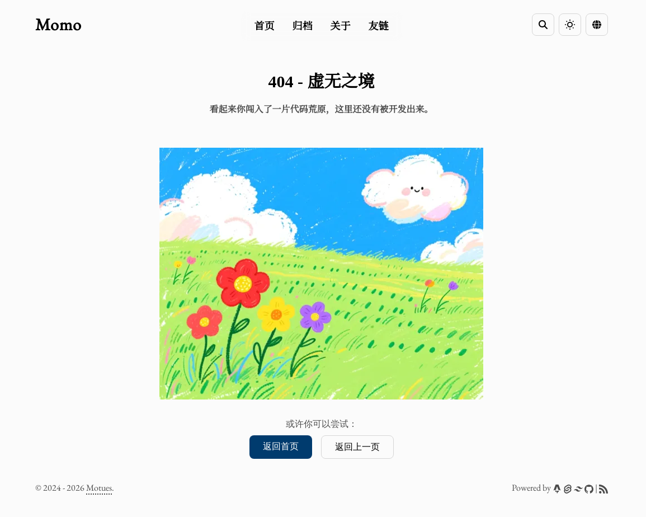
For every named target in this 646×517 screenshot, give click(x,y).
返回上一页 (357, 447)
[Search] (543, 24)
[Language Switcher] (597, 24)
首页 (264, 26)
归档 (303, 26)
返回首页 (281, 446)
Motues (99, 488)
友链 (379, 26)
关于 (341, 26)
